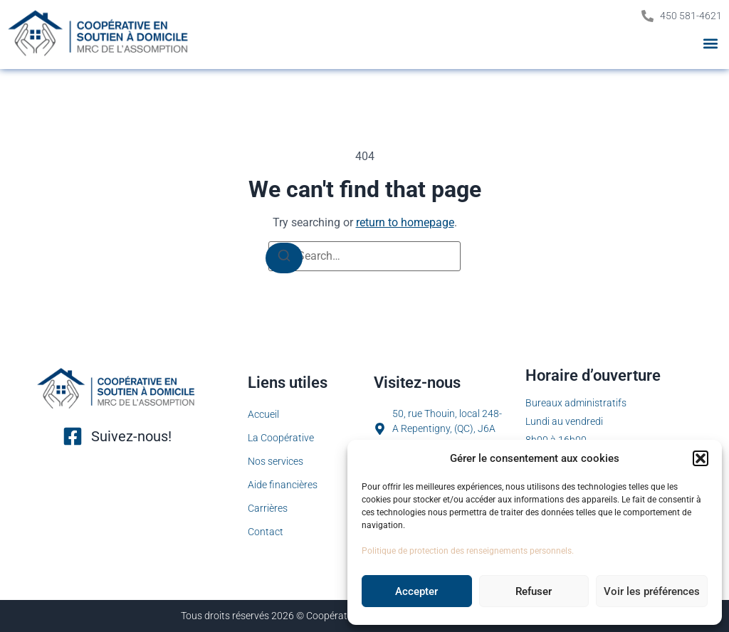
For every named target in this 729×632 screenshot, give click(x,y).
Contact (265, 531)
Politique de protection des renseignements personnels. (468, 551)
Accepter (416, 591)
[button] (700, 458)
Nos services (275, 461)
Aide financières (283, 484)
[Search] (284, 258)
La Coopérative (281, 437)
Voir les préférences (652, 591)
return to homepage (405, 222)
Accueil (263, 414)
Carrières (268, 508)
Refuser (533, 591)
